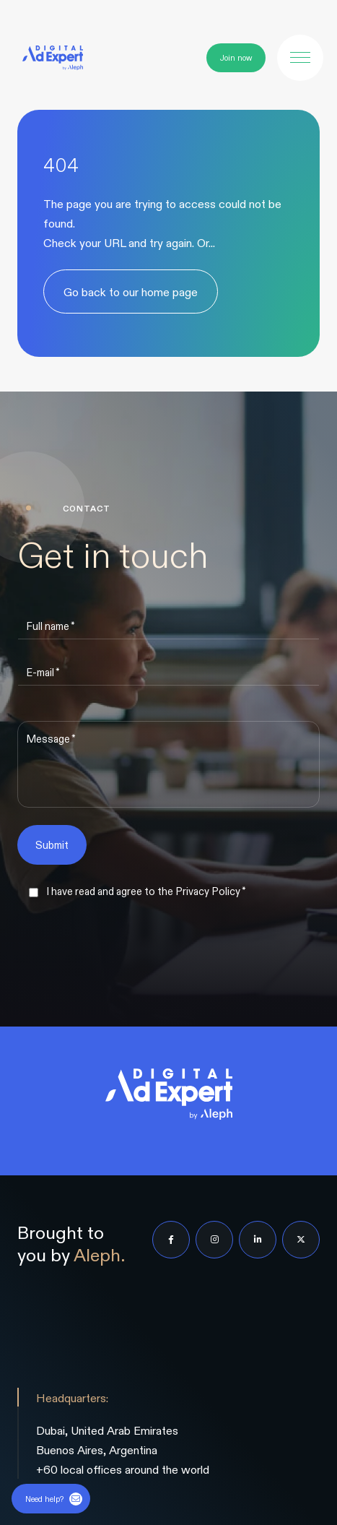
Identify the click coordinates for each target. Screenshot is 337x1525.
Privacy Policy (207, 891)
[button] (300, 58)
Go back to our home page (131, 291)
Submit (52, 844)
